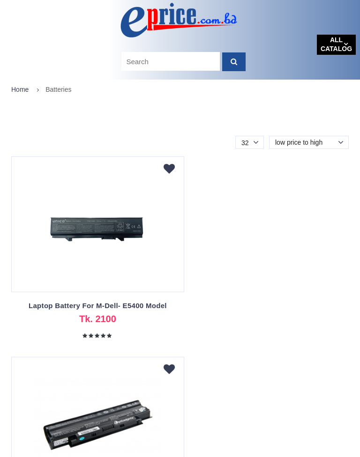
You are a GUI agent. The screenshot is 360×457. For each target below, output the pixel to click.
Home (20, 89)
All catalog (336, 44)
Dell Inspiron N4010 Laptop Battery (266, 306)
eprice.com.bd (33, 449)
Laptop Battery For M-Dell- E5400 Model (94, 306)
